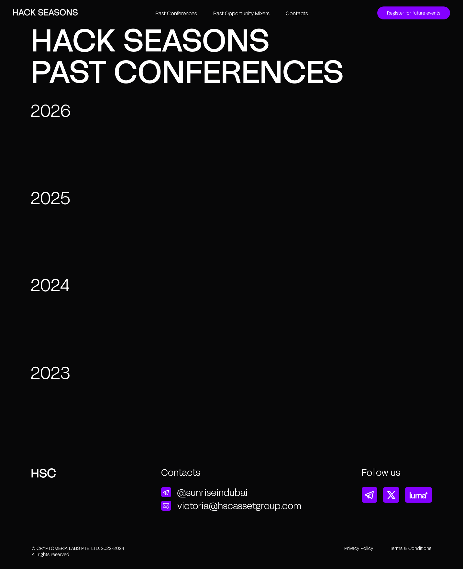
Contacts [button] (297, 13)
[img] (166, 492)
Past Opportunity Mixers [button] (241, 13)
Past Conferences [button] (176, 13)
